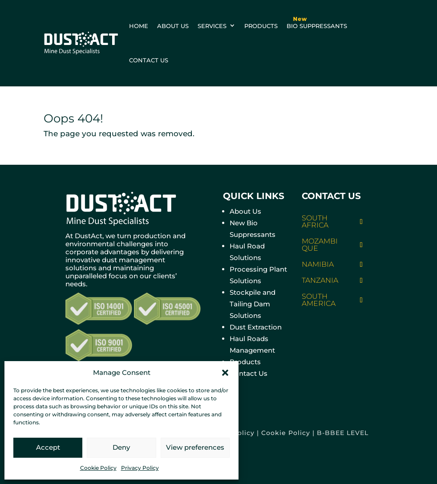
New (300, 19)
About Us (245, 211)
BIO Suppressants (317, 20)
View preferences (195, 447)
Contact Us (248, 373)
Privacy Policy (140, 467)
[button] (225, 372)
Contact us (148, 60)
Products (261, 25)
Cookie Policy (98, 467)
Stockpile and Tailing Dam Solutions (252, 304)
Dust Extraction (256, 327)
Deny (121, 447)
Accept (48, 447)
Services (212, 25)
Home (138, 25)
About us (173, 25)
